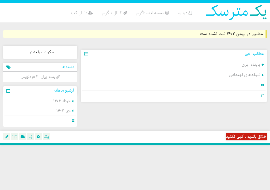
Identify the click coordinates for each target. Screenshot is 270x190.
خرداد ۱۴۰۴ (63, 101)
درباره (185, 13)
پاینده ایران (253, 64)
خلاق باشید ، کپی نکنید (246, 136)
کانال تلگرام (114, 13)
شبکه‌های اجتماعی (246, 75)
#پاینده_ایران (50, 77)
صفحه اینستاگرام (152, 13)
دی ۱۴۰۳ (65, 111)
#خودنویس (29, 77)
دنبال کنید (81, 13)
